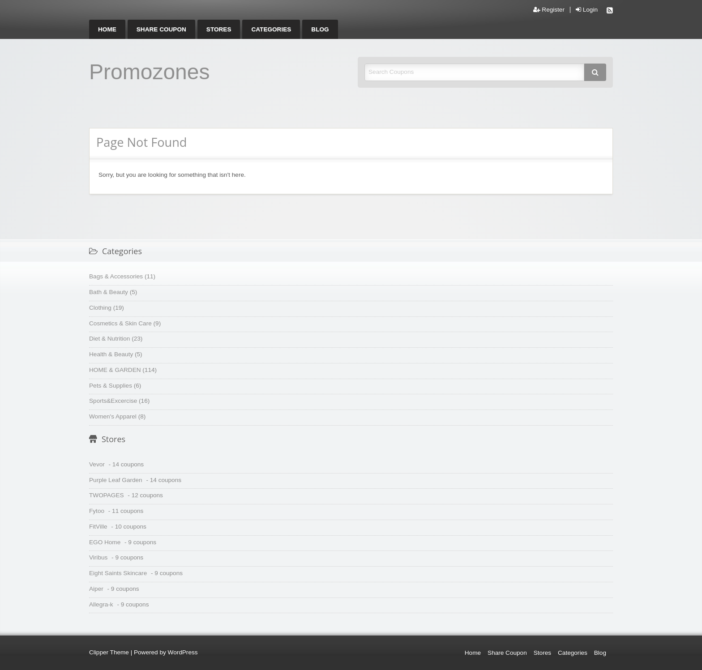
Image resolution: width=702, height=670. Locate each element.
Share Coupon (161, 29)
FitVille (98, 526)
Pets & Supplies (110, 385)
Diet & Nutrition (109, 338)
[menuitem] (107, 29)
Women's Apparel (113, 416)
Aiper (96, 588)
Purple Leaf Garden (115, 480)
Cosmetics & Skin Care (120, 323)
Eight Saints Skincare (118, 573)
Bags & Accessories (116, 276)
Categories (271, 29)
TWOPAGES (106, 495)
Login (587, 10)
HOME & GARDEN (115, 370)
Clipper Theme (109, 652)
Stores (218, 29)
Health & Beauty (111, 354)
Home (107, 29)
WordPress (183, 652)
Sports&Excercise (113, 400)
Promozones (149, 72)
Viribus (98, 557)
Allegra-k (101, 604)
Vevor (97, 464)
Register (549, 10)
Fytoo (96, 511)
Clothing (100, 307)
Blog (320, 29)
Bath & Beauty (108, 292)
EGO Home (104, 542)
